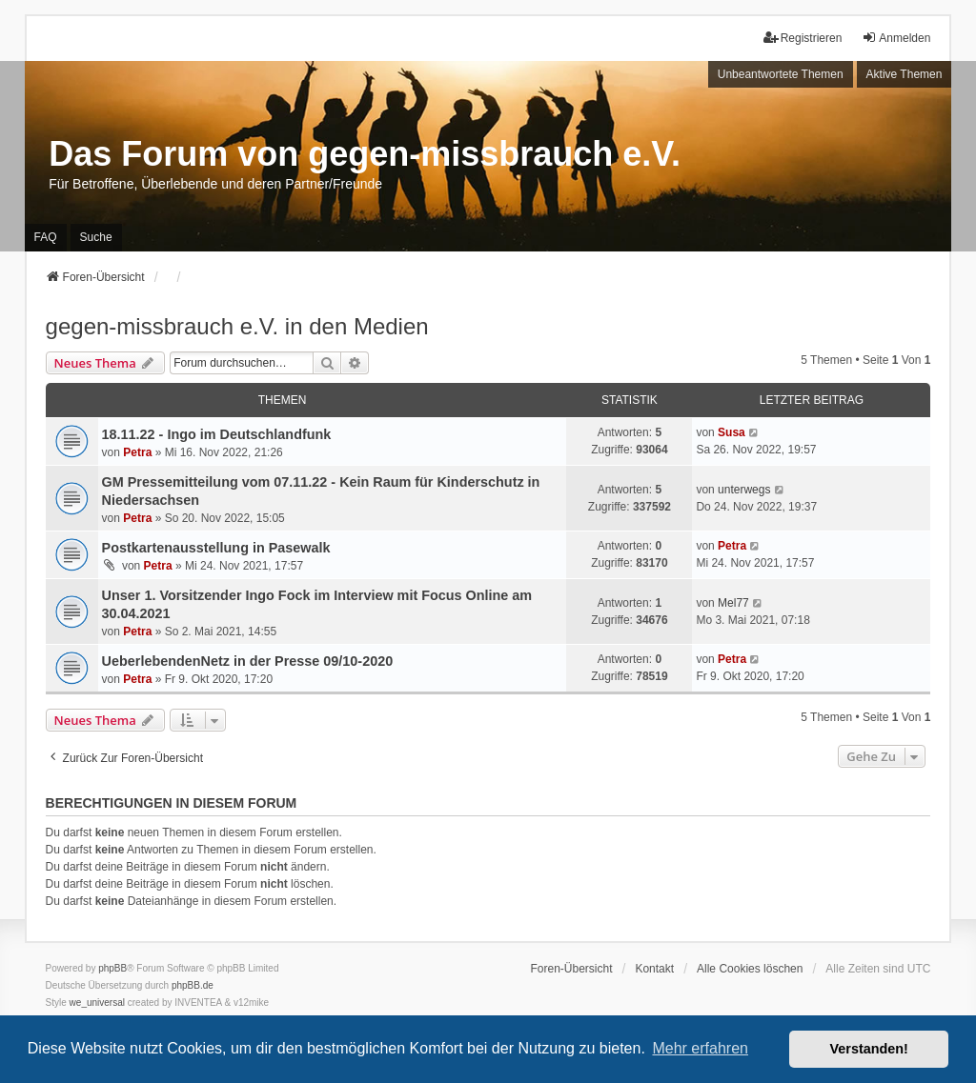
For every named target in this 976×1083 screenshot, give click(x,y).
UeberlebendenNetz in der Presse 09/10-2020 (248, 661)
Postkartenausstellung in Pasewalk (216, 547)
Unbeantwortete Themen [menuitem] (781, 74)
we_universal (97, 1002)
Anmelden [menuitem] (896, 37)
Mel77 (733, 603)
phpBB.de (193, 985)
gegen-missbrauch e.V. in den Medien (237, 326)
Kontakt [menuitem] (654, 968)
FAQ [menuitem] (45, 237)
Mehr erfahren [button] (700, 1048)
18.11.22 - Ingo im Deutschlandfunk (217, 434)
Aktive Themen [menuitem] (904, 74)
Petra (137, 452)
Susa (731, 432)
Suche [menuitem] (96, 237)
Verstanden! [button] (869, 1048)
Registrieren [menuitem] (803, 37)
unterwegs (744, 489)
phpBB (112, 968)
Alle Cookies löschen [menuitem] (750, 968)
